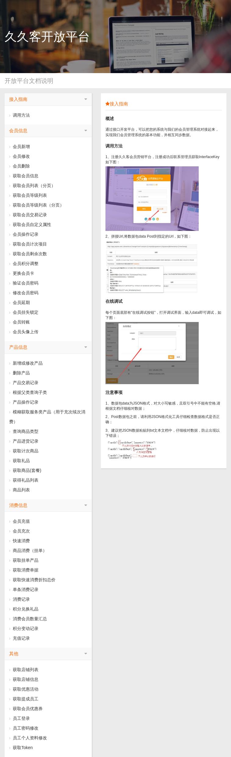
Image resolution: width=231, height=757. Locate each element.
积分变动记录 (23, 628)
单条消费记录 (23, 589)
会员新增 (19, 146)
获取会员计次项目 (28, 244)
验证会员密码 (23, 283)
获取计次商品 (23, 450)
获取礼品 (19, 460)
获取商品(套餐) (25, 470)
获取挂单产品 (23, 560)
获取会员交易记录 (28, 214)
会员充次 (19, 531)
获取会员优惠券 (26, 708)
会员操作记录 (23, 234)
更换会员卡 (21, 273)
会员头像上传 (23, 331)
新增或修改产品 (26, 363)
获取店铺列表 (23, 669)
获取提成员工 (23, 698)
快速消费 (19, 540)
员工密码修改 (23, 728)
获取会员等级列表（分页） (36, 205)
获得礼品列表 (23, 480)
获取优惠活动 (23, 689)
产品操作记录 (23, 402)
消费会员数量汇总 (28, 618)
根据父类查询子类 (28, 392)
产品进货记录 (23, 441)
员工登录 (19, 718)
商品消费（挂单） (28, 550)
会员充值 (19, 521)
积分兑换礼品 (23, 609)
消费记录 (19, 599)
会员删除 (19, 166)
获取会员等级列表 (28, 195)
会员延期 (19, 302)
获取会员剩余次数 (28, 253)
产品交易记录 (23, 382)
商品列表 (19, 489)
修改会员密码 (23, 292)
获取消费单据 (23, 570)
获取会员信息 (23, 175)
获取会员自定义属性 (30, 224)
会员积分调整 (23, 263)
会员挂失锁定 (23, 312)
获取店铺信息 (23, 679)
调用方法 (19, 115)
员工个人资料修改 (28, 737)
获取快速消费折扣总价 (32, 579)
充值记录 (19, 638)
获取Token (21, 747)
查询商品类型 (23, 431)
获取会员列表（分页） (32, 185)
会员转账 (19, 322)
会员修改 (19, 156)
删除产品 (19, 372)
